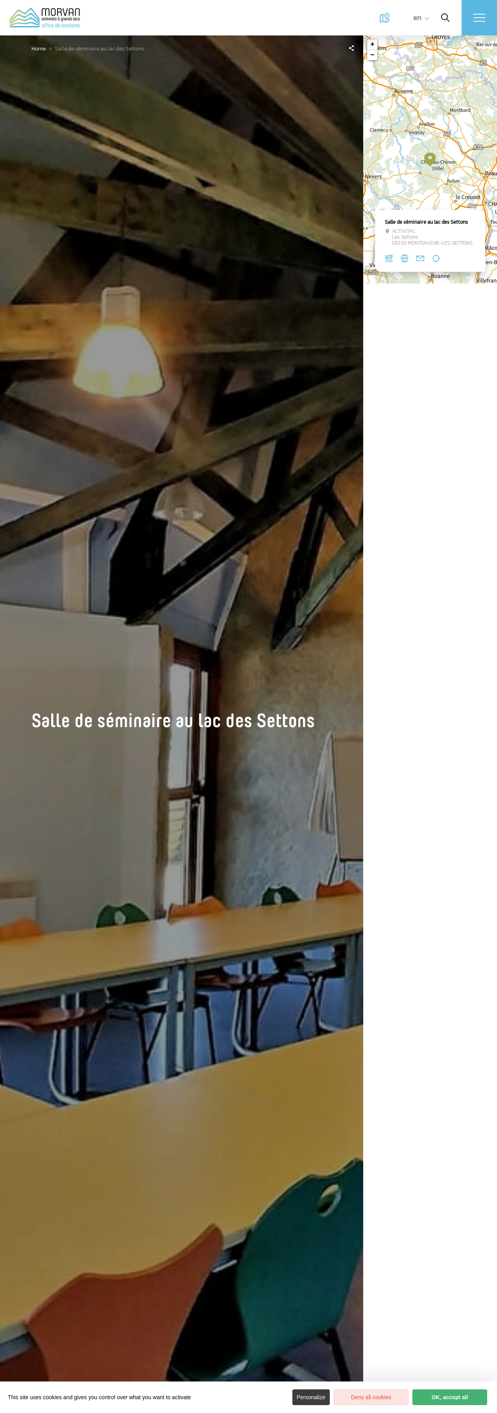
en (417, 17)
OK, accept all (450, 1397)
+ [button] (372, 44)
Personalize (311, 1397)
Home (38, 49)
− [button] (372, 55)
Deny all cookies (371, 1397)
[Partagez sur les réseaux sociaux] (351, 47)
